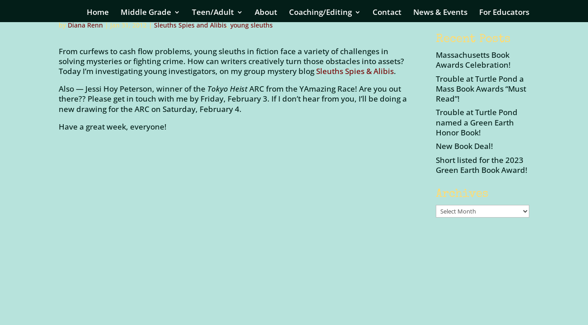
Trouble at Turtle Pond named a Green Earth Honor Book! (477, 122)
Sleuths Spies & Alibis (355, 71)
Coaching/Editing (320, 13)
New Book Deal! (464, 146)
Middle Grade (146, 13)
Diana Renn (85, 25)
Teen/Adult (213, 13)
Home (98, 13)
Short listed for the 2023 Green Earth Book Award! (481, 165)
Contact (387, 13)
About (266, 13)
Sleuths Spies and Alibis (190, 25)
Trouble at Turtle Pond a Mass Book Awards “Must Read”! (481, 89)
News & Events (440, 13)
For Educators (504, 13)
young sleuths (251, 25)
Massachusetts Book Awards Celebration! (473, 60)
